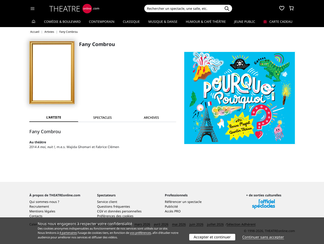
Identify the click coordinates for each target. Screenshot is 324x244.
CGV (100, 211)
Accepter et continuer (212, 237)
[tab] (102, 117)
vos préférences (140, 233)
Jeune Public (244, 21)
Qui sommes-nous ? (44, 202)
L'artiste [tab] (53, 117)
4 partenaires (68, 233)
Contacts (35, 216)
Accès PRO (173, 211)
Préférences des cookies (115, 216)
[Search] (183, 8)
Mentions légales (42, 211)
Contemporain (101, 21)
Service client (107, 202)
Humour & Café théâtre (206, 21)
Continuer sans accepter (263, 237)
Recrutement (39, 206)
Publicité (171, 206)
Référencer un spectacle (183, 202)
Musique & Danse (162, 21)
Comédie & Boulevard (62, 21)
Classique (131, 21)
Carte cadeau (277, 21)
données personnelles (125, 211)
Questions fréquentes (113, 206)
